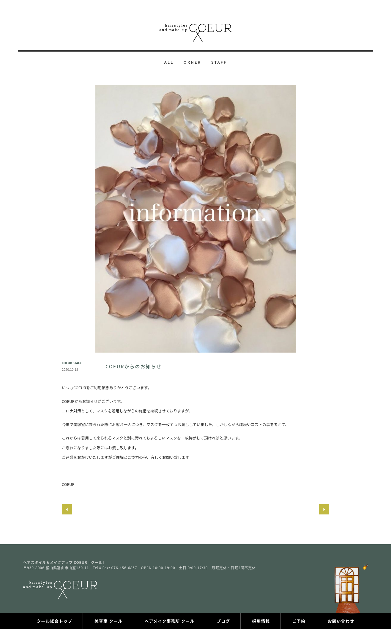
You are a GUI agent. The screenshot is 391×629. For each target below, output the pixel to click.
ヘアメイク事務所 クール (169, 621)
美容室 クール (108, 621)
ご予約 (298, 621)
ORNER (192, 62)
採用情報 (261, 621)
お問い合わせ (341, 621)
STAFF (219, 62)
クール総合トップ (54, 621)
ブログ (223, 621)
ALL (169, 62)
